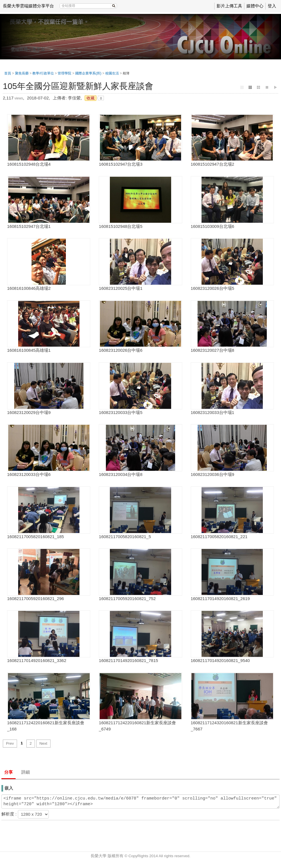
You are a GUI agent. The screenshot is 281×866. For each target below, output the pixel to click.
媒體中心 (254, 5)
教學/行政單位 (43, 73)
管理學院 (64, 73)
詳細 (25, 772)
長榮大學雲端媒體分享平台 (28, 5)
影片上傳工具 (229, 5)
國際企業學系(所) (88, 73)
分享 (8, 772)
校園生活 (112, 73)
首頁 (7, 73)
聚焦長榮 (22, 73)
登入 (272, 5)
